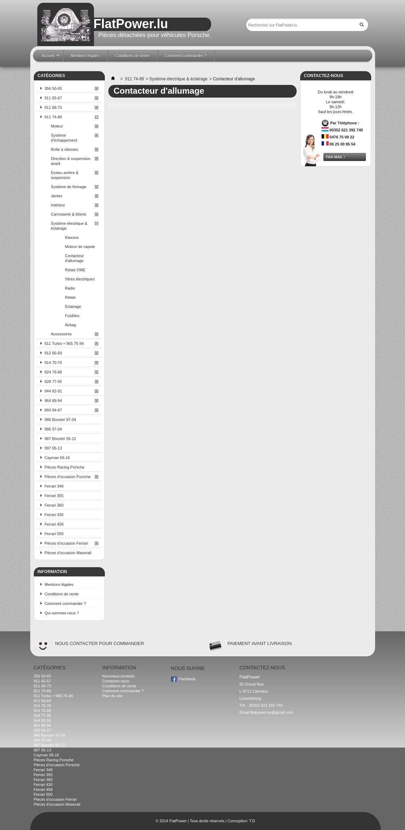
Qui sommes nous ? (62, 613)
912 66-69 (53, 353)
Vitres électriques (80, 279)
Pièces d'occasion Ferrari (66, 543)
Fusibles (72, 316)
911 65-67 (53, 98)
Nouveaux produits (118, 676)
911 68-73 (53, 107)
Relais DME (75, 270)
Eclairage (73, 306)
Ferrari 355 (54, 496)
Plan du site (112, 696)
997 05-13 (53, 448)
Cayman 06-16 (57, 458)
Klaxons (72, 237)
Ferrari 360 (54, 505)
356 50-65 (53, 88)
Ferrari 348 (54, 486)
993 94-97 (53, 410)
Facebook (187, 679)
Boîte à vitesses (64, 149)
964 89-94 (53, 400)
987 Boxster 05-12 (60, 438)
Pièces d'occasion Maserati (68, 553)
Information (52, 571)
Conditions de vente (62, 594)
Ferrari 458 (54, 524)
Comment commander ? (65, 603)
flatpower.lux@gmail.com (271, 712)
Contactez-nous (115, 681)
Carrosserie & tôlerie (68, 214)
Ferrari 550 (54, 534)
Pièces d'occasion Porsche (68, 477)
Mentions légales (59, 584)
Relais (70, 297)
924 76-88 (53, 372)
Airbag (70, 325)
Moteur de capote (80, 246)
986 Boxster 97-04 (60, 419)
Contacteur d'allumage (74, 258)
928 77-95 (53, 381)
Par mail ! (335, 157)
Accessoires (61, 334)
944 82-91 (53, 391)
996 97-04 (53, 429)
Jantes (56, 196)
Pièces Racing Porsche (65, 467)
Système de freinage (69, 187)
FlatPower (178, 821)
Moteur (57, 126)
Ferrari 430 (54, 515)
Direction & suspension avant (71, 161)
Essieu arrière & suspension (64, 175)
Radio (70, 288)
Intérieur (58, 205)
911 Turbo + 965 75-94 (64, 343)
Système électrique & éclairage (69, 225)
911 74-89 (53, 117)
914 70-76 (53, 362)
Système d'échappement (64, 137)
